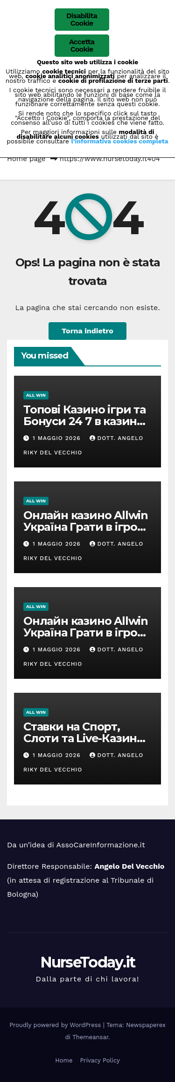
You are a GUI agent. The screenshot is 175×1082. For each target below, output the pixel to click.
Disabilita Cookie (81, 19)
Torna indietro (87, 330)
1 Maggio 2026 (58, 438)
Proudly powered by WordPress (56, 1024)
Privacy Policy (99, 1060)
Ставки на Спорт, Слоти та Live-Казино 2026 (83, 738)
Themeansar (90, 1037)
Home (63, 1060)
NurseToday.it (87, 962)
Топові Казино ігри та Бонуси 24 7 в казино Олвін (84, 421)
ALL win (36, 395)
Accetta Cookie (81, 45)
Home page (26, 159)
